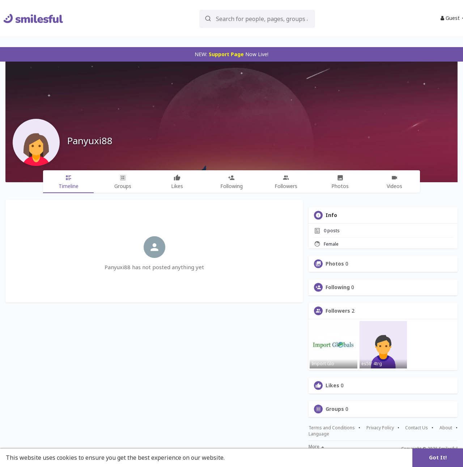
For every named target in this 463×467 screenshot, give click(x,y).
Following (338, 287)
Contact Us (416, 428)
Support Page (226, 54)
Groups (335, 409)
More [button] (316, 447)
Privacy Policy (380, 428)
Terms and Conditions (332, 428)
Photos (335, 264)
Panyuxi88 (89, 140)
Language (319, 434)
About (445, 428)
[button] (257, 18)
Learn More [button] (243, 458)
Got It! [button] (438, 457)
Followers (338, 311)
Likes (332, 385)
